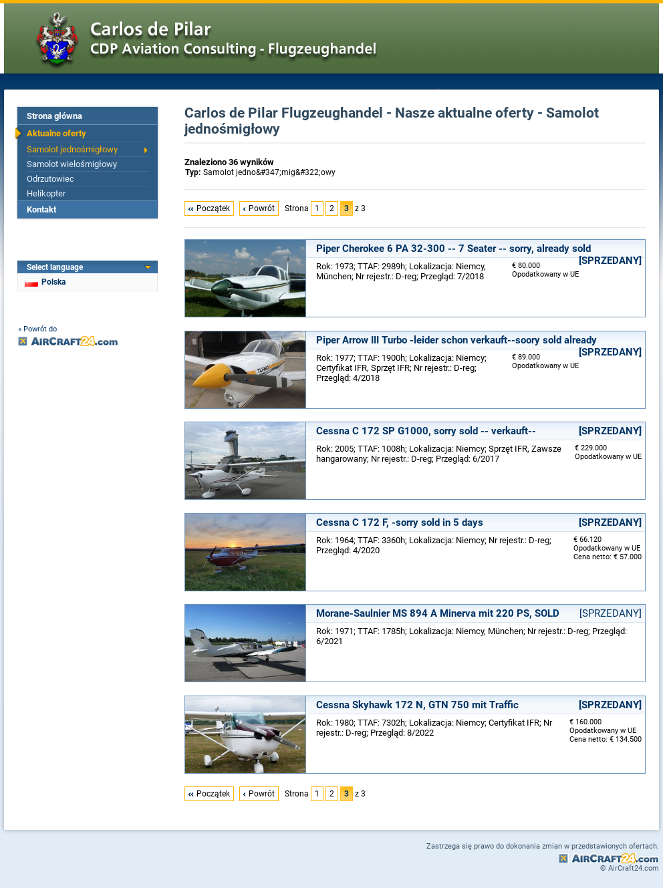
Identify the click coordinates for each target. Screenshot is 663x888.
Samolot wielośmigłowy (72, 164)
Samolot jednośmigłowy (72, 149)
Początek (213, 208)
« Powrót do (37, 329)
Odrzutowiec (50, 179)
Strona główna (54, 116)
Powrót (262, 208)
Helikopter (46, 193)
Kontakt (41, 209)
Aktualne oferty (56, 133)
